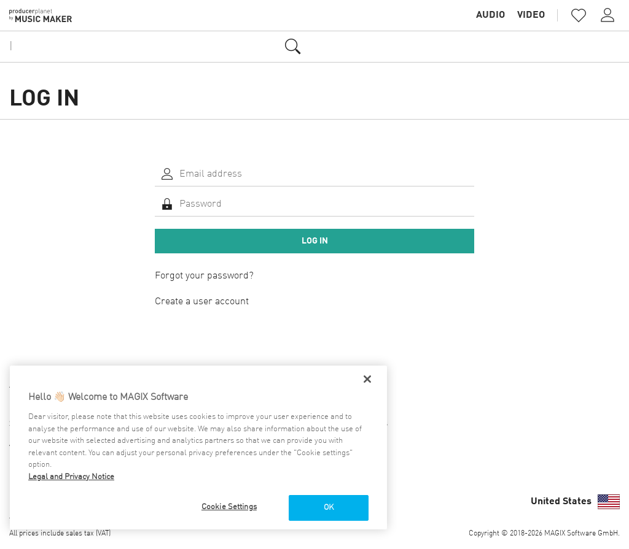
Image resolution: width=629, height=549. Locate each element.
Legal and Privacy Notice (71, 477)
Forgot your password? (204, 276)
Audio (490, 15)
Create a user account (202, 302)
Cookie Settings (229, 507)
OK (329, 508)
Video (531, 15)
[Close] (367, 379)
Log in (315, 241)
